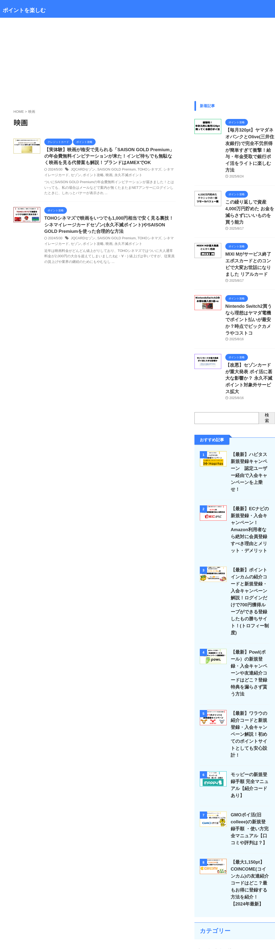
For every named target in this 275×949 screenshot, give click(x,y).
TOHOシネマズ (144, 171)
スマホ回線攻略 (210, 868)
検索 (267, 372)
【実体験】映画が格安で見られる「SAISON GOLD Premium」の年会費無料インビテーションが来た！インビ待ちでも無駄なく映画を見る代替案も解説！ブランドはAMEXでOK (110, 157)
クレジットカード (212, 856)
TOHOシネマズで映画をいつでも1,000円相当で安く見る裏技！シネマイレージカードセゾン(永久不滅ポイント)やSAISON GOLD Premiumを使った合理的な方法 (109, 227)
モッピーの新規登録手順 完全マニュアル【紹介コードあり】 (249, 700)
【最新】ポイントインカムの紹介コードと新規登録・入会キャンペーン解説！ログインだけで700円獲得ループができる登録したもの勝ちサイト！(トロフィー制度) (249, 538)
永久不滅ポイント (116, 176)
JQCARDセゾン (82, 171)
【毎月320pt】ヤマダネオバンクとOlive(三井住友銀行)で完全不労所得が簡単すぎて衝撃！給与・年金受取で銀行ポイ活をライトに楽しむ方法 (250, 142)
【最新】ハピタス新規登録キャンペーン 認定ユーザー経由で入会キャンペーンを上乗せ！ (251, 422)
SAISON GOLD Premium (114, 171)
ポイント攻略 (83, 176)
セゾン (67, 176)
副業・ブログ (208, 892)
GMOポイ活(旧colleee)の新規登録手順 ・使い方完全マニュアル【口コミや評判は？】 (249, 741)
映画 (98, 176)
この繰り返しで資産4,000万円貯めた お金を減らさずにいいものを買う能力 (249, 191)
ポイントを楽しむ (24, 10)
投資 (201, 904)
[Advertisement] (137, 58)
